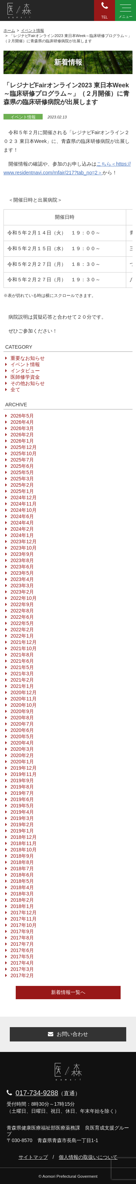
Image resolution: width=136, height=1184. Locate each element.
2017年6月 (22, 950)
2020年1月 (22, 761)
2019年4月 (22, 812)
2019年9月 (22, 780)
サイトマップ (33, 1157)
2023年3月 (22, 585)
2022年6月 (22, 617)
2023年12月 (23, 541)
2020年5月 (22, 736)
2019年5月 (22, 805)
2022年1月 (22, 636)
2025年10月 (23, 453)
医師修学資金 (25, 377)
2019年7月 (22, 793)
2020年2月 (22, 755)
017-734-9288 (36, 1093)
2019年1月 (22, 831)
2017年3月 (22, 969)
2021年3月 (22, 673)
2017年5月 (22, 956)
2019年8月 (22, 787)
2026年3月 (22, 428)
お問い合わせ (68, 1034)
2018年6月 (22, 875)
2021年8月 (22, 655)
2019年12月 (23, 768)
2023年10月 (23, 548)
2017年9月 (22, 931)
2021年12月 (23, 642)
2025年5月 (22, 472)
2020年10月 (23, 705)
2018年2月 (22, 900)
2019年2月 (22, 824)
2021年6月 (22, 661)
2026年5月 (22, 416)
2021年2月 (22, 680)
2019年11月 (23, 774)
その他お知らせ (27, 383)
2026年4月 (22, 422)
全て (15, 389)
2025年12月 (23, 447)
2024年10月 (23, 510)
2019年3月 (22, 818)
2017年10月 (23, 925)
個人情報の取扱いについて (88, 1157)
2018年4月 (22, 887)
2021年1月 (22, 686)
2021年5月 (22, 667)
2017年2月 (22, 975)
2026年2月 (22, 434)
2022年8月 (22, 610)
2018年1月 (22, 906)
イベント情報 (23, 117)
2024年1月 (22, 535)
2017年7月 (22, 944)
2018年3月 (22, 893)
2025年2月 (22, 485)
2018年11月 (23, 843)
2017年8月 (22, 937)
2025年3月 (22, 478)
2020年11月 (23, 699)
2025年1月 (22, 491)
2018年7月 (22, 868)
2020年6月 (22, 730)
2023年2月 (22, 592)
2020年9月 (22, 711)
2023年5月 (22, 573)
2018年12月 (23, 837)
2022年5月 (22, 623)
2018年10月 (23, 849)
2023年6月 (22, 566)
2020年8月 (22, 717)
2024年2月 (22, 529)
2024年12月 (23, 497)
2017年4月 (22, 963)
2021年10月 (23, 648)
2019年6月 (22, 799)
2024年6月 (22, 516)
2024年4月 (22, 522)
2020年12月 (23, 692)
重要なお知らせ (27, 358)
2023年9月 (22, 554)
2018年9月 (22, 856)
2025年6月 (22, 466)
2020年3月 (22, 749)
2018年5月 (22, 881)
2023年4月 (22, 579)
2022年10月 (23, 598)
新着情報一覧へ (68, 992)
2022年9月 (22, 604)
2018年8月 (22, 862)
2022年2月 (22, 629)
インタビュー (25, 370)
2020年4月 (22, 743)
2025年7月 (22, 460)
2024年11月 (23, 504)
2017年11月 (23, 919)
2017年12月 (23, 912)
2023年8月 (22, 560)
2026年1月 (22, 441)
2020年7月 (22, 724)
